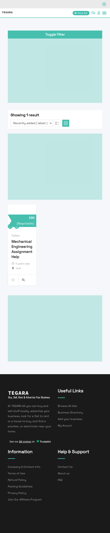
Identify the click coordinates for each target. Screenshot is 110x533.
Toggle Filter (55, 34)
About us (64, 473)
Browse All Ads (67, 406)
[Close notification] (104, 4)
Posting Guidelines (20, 486)
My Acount (65, 425)
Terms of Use (16, 473)
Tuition (15, 235)
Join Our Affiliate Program (25, 499)
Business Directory (70, 412)
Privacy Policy (17, 493)
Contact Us (65, 466)
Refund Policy (17, 480)
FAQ (60, 480)
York (18, 268)
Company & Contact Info (24, 466)
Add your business (70, 419)
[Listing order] (31, 123)
